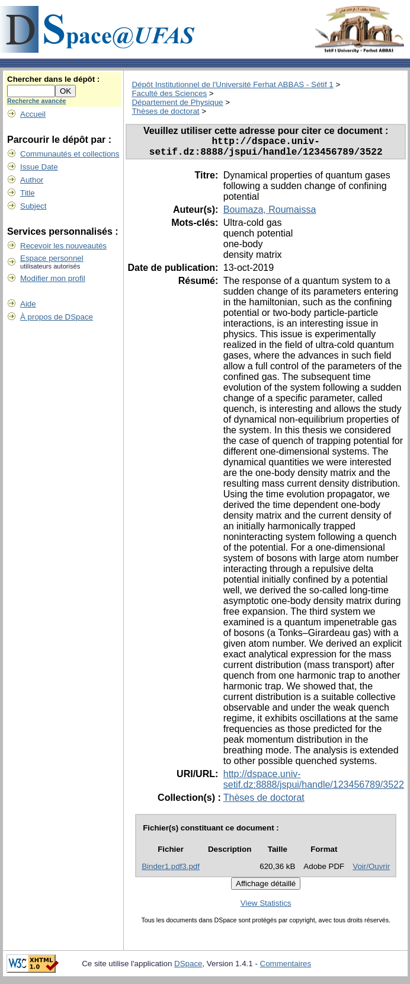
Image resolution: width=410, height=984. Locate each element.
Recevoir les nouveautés (63, 245)
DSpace (188, 968)
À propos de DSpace (56, 316)
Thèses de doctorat (165, 111)
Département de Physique (177, 102)
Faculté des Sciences (169, 93)
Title (27, 193)
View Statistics (266, 907)
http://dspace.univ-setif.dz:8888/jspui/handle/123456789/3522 (313, 784)
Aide (28, 303)
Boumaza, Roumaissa (269, 214)
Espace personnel (52, 258)
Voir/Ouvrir (371, 871)
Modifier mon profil (52, 278)
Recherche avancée (36, 100)
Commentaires (286, 968)
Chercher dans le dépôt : (53, 79)
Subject (33, 206)
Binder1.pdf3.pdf (171, 871)
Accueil (33, 114)
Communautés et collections (69, 153)
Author (31, 179)
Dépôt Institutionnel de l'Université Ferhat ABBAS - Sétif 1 (232, 84)
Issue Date (39, 166)
